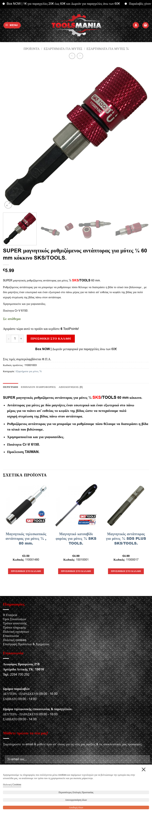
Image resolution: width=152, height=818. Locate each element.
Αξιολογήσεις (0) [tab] (71, 387)
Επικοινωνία (11, 636)
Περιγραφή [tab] (10, 387)
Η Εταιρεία (10, 615)
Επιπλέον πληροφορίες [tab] (38, 387)
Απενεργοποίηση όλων (76, 800)
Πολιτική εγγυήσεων (16, 632)
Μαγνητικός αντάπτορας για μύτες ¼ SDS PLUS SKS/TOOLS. (126, 539)
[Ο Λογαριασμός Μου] (136, 25)
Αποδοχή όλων (76, 807)
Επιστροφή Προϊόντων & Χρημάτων (26, 644)
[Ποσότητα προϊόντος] (15, 339)
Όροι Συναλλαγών (14, 619)
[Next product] (72, 56)
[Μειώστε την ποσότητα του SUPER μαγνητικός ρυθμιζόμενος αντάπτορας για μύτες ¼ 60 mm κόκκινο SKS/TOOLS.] (8, 339)
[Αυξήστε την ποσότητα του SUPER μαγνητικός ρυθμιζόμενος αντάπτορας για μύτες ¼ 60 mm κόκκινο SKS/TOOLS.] (21, 339)
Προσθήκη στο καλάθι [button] (26, 571)
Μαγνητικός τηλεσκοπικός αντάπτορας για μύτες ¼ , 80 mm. (26, 539)
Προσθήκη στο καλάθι (51, 338)
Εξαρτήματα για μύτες (63, 49)
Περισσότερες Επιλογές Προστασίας (76, 792)
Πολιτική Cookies (12, 784)
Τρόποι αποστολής (15, 623)
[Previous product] (80, 56)
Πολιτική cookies (14, 640)
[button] (12, 25)
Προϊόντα (32, 49)
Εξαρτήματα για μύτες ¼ (107, 49)
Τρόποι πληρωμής (14, 628)
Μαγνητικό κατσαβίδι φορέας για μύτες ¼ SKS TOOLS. (76, 539)
